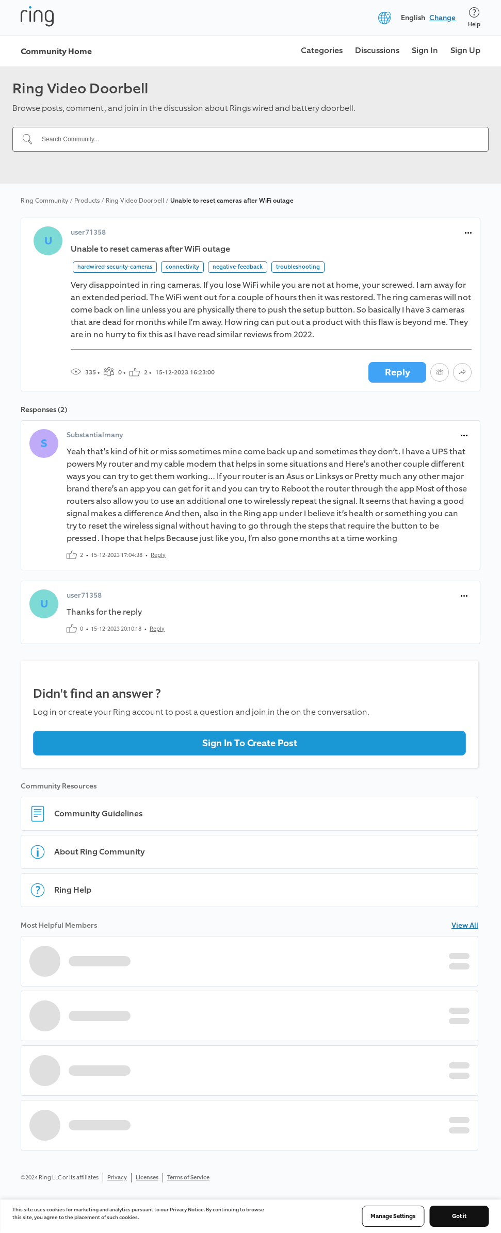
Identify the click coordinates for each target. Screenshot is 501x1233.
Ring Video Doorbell (135, 200)
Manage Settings (392, 1216)
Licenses (147, 1177)
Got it (459, 1216)
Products (87, 200)
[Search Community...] (257, 139)
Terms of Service (188, 1177)
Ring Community (44, 200)
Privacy (117, 1177)
